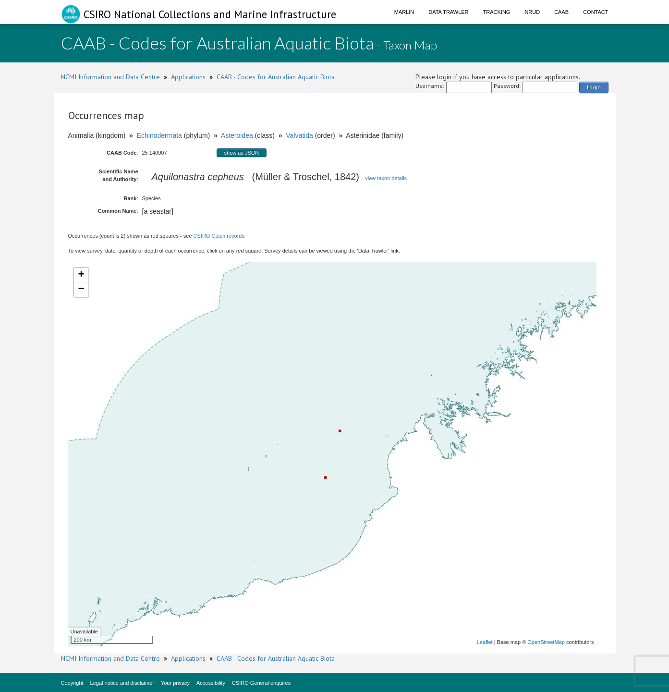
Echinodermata (159, 135)
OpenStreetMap (546, 642)
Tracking (497, 12)
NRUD (532, 12)
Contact (595, 12)
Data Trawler (448, 12)
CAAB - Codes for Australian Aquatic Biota (276, 77)
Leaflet (485, 642)
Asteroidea (237, 135)
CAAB (561, 12)
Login (594, 87)
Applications (188, 77)
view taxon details (386, 178)
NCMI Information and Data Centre (110, 77)
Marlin (404, 12)
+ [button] (81, 275)
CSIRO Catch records (219, 236)
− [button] (81, 289)
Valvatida (299, 135)
